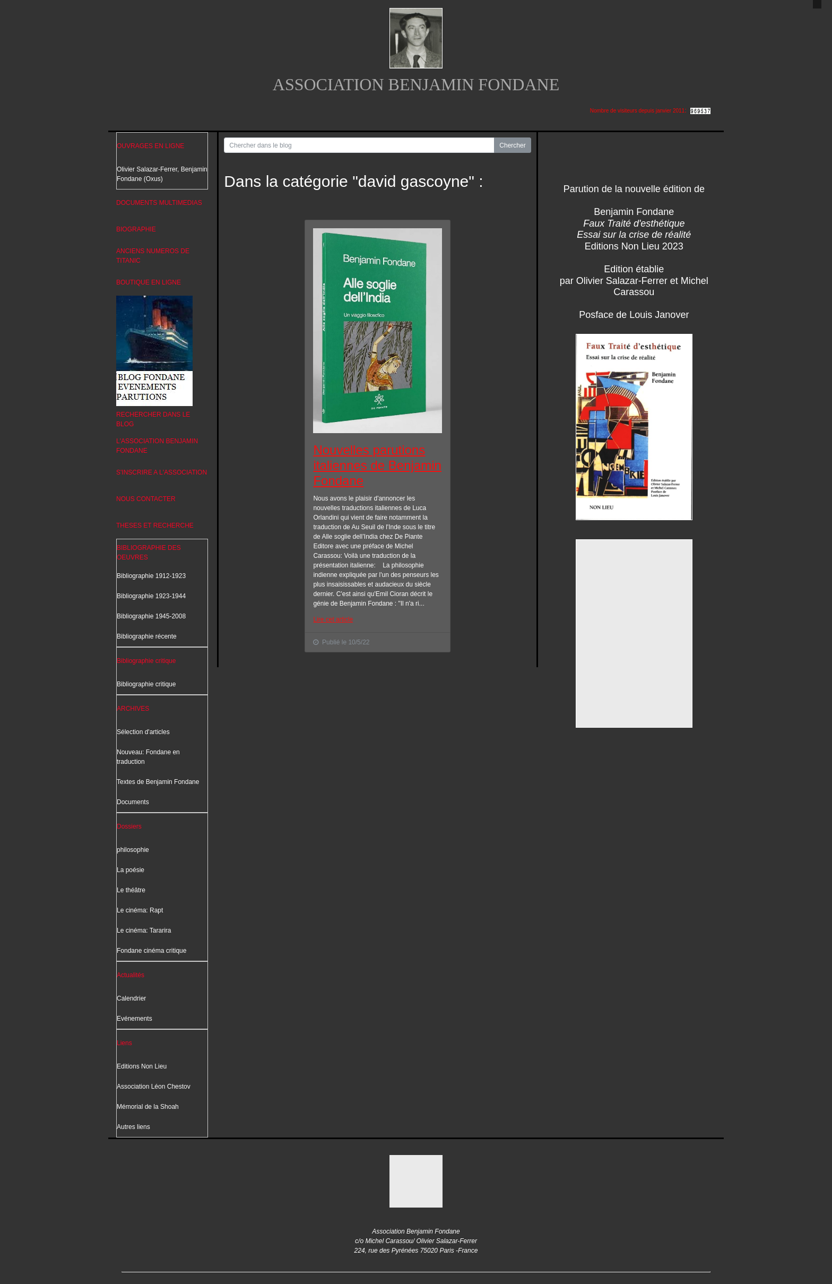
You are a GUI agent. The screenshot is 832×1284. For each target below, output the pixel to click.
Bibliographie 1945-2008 (151, 616)
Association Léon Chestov (153, 1086)
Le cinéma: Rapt (140, 910)
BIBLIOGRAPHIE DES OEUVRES (149, 552)
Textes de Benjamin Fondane (158, 782)
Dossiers (129, 826)
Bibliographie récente (147, 636)
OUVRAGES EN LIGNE (150, 146)
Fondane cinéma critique (151, 950)
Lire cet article (333, 619)
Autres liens (133, 1127)
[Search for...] (359, 145)
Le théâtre (131, 890)
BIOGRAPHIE (136, 229)
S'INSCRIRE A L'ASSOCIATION (161, 472)
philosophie (133, 850)
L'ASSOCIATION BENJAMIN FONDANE (157, 445)
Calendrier (131, 998)
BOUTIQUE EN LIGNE (148, 282)
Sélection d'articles (143, 732)
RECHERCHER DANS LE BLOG (153, 419)
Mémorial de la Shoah (148, 1106)
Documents (133, 802)
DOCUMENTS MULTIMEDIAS (159, 202)
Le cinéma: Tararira (144, 930)
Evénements (134, 1018)
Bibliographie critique (146, 661)
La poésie (130, 870)
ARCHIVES (133, 708)
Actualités (130, 975)
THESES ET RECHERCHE (155, 525)
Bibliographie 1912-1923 (151, 576)
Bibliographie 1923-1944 (151, 596)
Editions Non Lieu (142, 1066)
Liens (124, 1043)
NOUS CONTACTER (146, 499)
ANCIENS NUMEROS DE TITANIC (152, 255)
